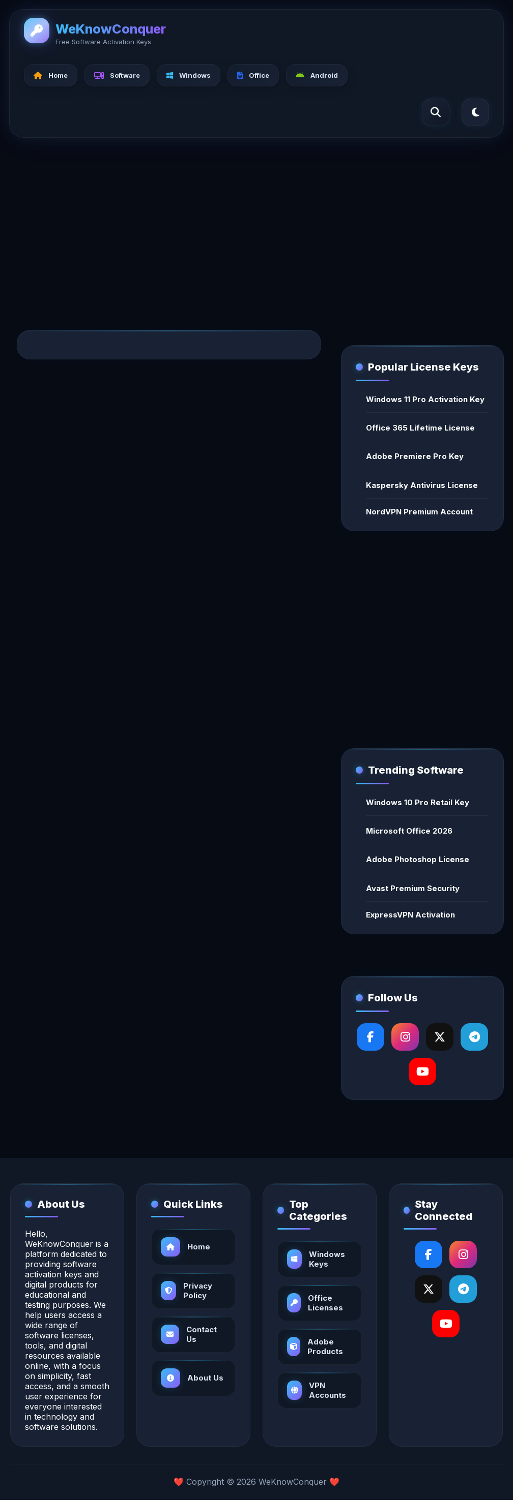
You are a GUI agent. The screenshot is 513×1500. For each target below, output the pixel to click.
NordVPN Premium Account (419, 511)
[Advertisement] (256, 223)
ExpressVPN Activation (410, 915)
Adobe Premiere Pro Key (415, 456)
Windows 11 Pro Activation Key (425, 399)
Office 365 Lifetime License (420, 428)
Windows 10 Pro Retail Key (417, 802)
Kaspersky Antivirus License (422, 485)
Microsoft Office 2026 (409, 831)
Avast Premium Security (413, 888)
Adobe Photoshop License (417, 859)
